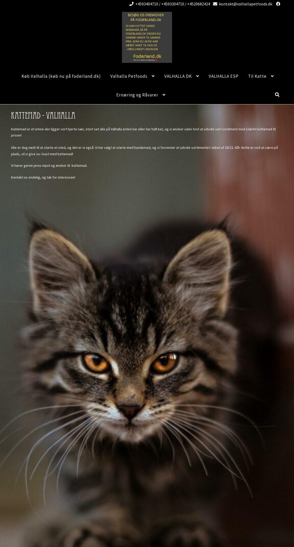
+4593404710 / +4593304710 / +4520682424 (169, 3)
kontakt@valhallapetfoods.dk (241, 3)
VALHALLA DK (178, 76)
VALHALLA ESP (224, 76)
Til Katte (257, 76)
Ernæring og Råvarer (137, 95)
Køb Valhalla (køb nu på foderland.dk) (61, 76)
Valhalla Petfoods (128, 76)
